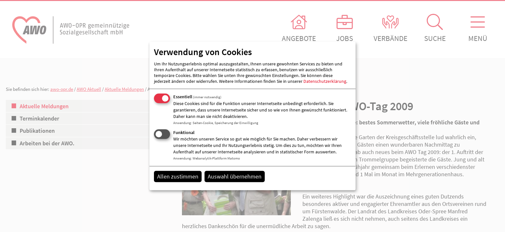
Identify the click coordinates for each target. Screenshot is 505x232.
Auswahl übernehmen (235, 176)
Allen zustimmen (177, 176)
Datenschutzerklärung (324, 81)
